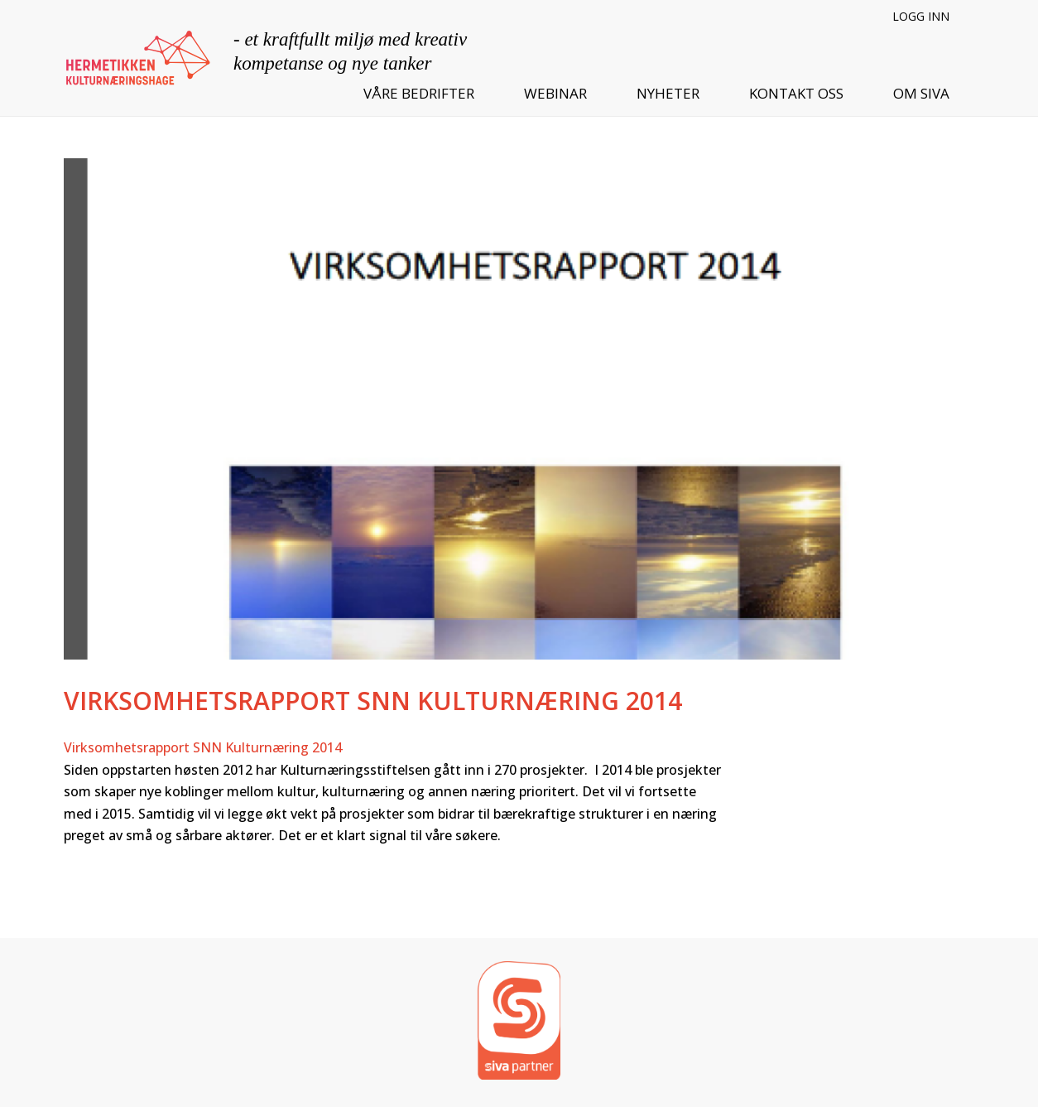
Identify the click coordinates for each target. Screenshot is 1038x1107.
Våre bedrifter (418, 93)
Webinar (555, 93)
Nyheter (668, 93)
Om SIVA (921, 93)
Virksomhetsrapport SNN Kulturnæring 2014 (203, 747)
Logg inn (920, 16)
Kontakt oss (796, 93)
